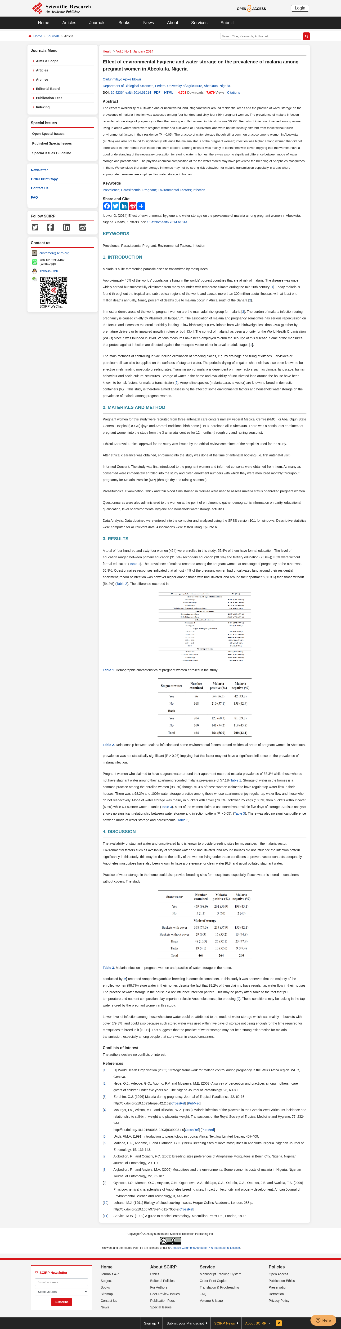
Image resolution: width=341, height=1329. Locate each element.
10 (106, 1203)
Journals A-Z (110, 1274)
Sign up (150, 1323)
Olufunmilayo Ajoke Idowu (122, 79)
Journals (97, 22)
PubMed (194, 1103)
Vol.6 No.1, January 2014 (134, 51)
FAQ (34, 197)
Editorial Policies (162, 1281)
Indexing (43, 107)
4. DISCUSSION (119, 831)
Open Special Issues (48, 134)
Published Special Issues (52, 143)
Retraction (276, 1294)
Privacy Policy (279, 1301)
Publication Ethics (282, 1281)
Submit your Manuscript (185, 1323)
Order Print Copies (213, 1281)
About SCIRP (163, 1267)
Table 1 (134, 564)
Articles (69, 22)
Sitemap (107, 1294)
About (172, 22)
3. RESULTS (115, 538)
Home (43, 22)
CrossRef (178, 1103)
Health (107, 51)
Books (124, 22)
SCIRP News (224, 1323)
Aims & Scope (47, 61)
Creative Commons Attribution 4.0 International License (205, 1248)
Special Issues (160, 1307)
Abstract (110, 101)
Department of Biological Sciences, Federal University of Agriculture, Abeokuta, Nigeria (166, 86)
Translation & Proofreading (219, 1287)
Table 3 (166, 807)
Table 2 (122, 584)
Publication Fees (49, 98)
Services (199, 22)
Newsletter (39, 170)
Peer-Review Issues (165, 1294)
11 (106, 1216)
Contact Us (40, 188)
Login (300, 8)
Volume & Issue (211, 1301)
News (148, 22)
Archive (42, 79)
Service (207, 1267)
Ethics (154, 1274)
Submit (227, 22)
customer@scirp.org (54, 253)
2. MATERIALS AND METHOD (134, 407)
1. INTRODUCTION (122, 257)
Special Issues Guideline (51, 153)
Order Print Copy (44, 179)
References (113, 1063)
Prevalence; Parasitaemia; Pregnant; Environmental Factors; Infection (154, 190)
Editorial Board (48, 89)
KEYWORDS (116, 233)
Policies (277, 1267)
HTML (168, 92)
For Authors (158, 1287)
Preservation (278, 1287)
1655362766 (49, 271)
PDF (157, 92)
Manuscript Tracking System (221, 1274)
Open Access (278, 1274)
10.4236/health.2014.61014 (131, 92)
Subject (106, 1281)
